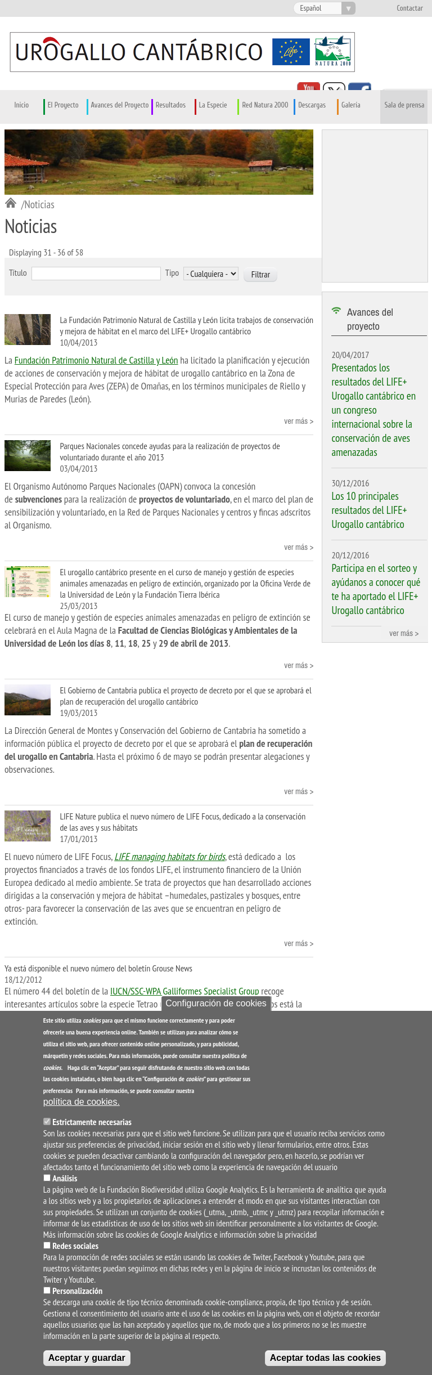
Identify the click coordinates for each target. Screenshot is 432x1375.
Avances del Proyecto (120, 105)
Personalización (77, 1293)
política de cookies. (81, 1104)
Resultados (171, 105)
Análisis (64, 1180)
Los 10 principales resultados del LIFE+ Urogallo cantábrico (369, 510)
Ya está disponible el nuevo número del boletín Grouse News (98, 968)
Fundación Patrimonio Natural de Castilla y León (96, 359)
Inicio (22, 105)
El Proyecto (63, 105)
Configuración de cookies (216, 1006)
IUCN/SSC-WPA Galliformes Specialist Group (184, 990)
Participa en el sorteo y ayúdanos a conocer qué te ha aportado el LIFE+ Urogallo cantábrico (375, 589)
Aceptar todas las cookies (325, 1360)
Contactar (410, 8)
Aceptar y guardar (86, 1360)
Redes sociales (75, 1248)
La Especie (213, 105)
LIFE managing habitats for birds (169, 856)
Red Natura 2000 (265, 105)
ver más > (298, 420)
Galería (351, 105)
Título (18, 272)
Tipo (172, 272)
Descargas (312, 105)
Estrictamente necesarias (92, 1124)
